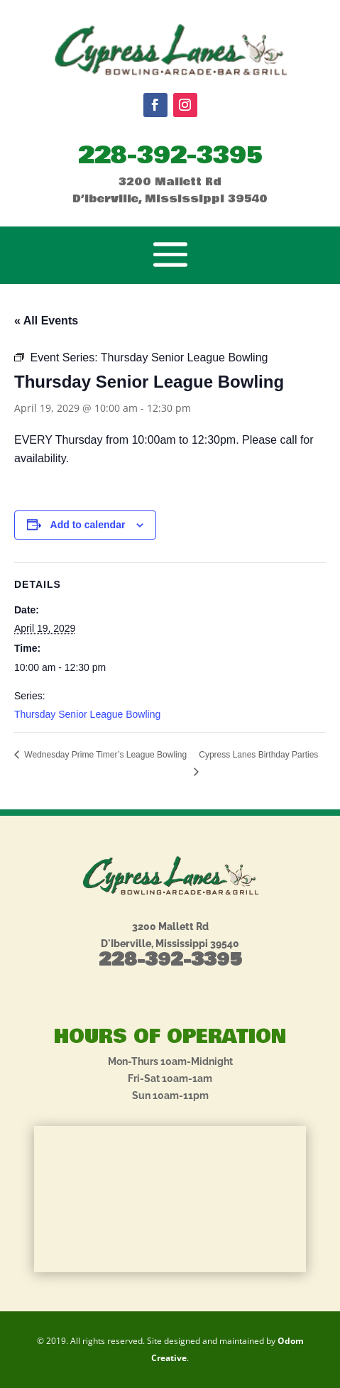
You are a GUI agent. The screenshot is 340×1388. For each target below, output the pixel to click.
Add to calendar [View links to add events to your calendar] (88, 524)
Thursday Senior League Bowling (87, 714)
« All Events (46, 321)
